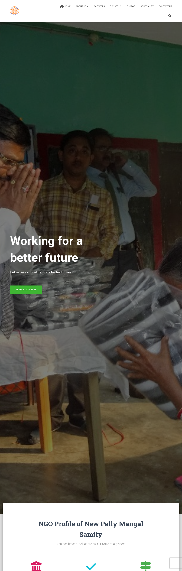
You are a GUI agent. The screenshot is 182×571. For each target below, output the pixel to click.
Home (65, 6)
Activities (99, 6)
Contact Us (165, 6)
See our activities (26, 289)
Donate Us (115, 6)
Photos (131, 6)
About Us (82, 6)
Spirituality (147, 6)
